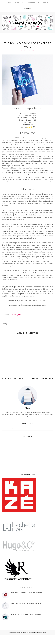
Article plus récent (13, 379)
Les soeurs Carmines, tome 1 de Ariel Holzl (27, 592)
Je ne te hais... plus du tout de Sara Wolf (26, 614)
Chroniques (15, 315)
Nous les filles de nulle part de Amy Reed (26, 603)
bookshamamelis (18, 632)
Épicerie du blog (42, 632)
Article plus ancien (42, 379)
